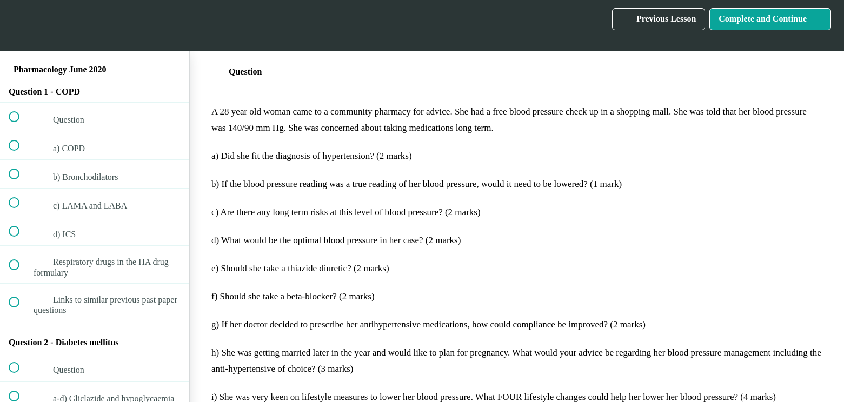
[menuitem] (95, 25)
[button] (20, 25)
